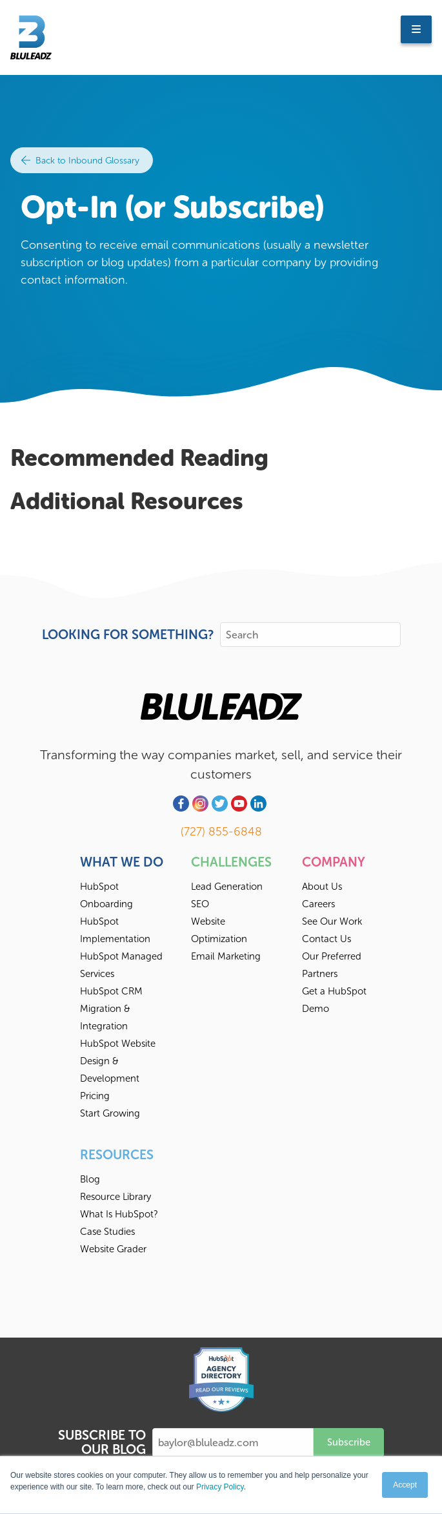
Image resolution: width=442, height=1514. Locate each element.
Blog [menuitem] (90, 1179)
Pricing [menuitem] (95, 1096)
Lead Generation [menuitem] (227, 886)
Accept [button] (405, 1484)
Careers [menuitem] (318, 904)
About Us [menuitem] (322, 886)
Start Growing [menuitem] (110, 1113)
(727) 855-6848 (221, 832)
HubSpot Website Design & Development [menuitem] (118, 1061)
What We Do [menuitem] (121, 862)
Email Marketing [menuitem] (226, 956)
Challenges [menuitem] (231, 862)
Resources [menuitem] (117, 1154)
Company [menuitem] (333, 862)
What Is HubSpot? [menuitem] (119, 1214)
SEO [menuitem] (200, 904)
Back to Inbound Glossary (80, 160)
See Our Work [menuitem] (332, 921)
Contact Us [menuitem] (326, 939)
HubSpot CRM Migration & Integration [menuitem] (111, 1008)
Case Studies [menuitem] (107, 1231)
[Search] (310, 634)
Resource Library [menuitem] (115, 1197)
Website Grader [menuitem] (113, 1249)
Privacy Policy (220, 1486)
